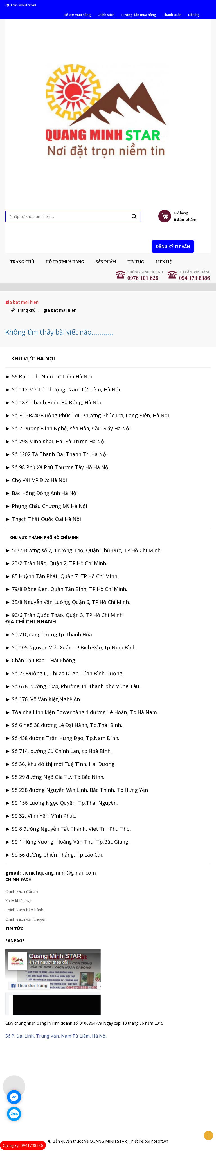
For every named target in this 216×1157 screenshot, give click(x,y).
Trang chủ (22, 262)
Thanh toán (172, 15)
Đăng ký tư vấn (173, 246)
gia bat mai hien (59, 310)
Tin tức (135, 262)
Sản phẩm (106, 262)
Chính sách (106, 15)
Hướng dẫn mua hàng (138, 15)
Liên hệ (193, 15)
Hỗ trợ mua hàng (77, 15)
